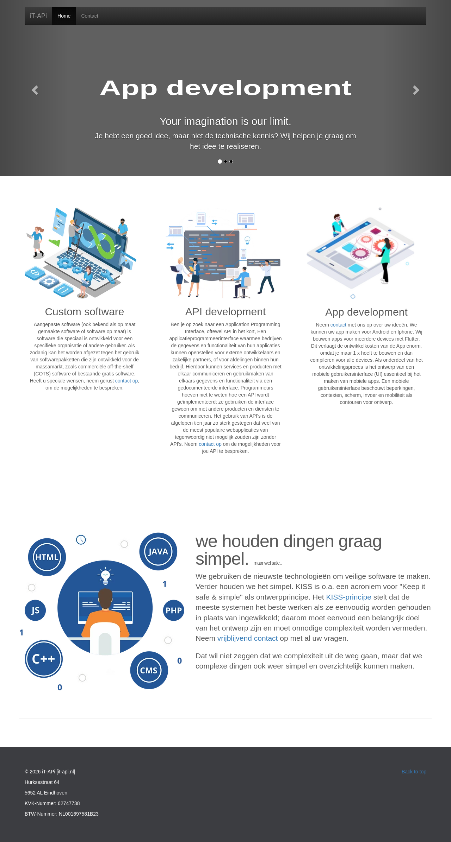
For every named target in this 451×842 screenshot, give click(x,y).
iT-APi (38, 15)
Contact (89, 16)
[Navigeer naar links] (34, 88)
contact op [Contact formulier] (126, 381)
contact (338, 325)
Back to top (414, 771)
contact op (210, 444)
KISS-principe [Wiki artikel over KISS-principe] (348, 597)
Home (63, 16)
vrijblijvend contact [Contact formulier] (247, 638)
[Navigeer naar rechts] (417, 88)
